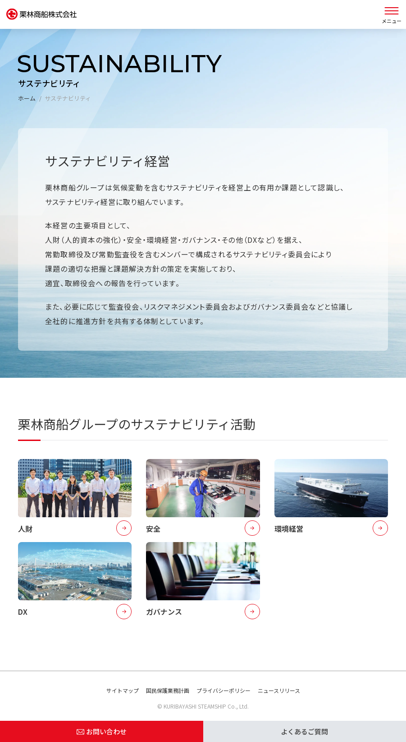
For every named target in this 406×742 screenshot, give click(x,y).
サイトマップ (122, 690)
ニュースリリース (279, 690)
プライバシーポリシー (223, 690)
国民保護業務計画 (167, 690)
